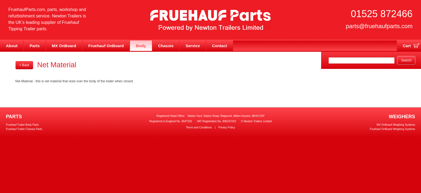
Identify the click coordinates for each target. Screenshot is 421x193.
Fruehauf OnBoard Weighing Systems (392, 129)
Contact (219, 45)
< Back (24, 65)
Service (193, 45)
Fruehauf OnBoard (106, 45)
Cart (407, 45)
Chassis (166, 45)
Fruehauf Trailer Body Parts (22, 124)
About (11, 45)
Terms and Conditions (199, 127)
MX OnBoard (64, 45)
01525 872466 (381, 13)
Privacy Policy (226, 127)
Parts (35, 45)
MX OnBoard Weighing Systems (396, 124)
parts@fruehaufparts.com (379, 26)
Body (141, 45)
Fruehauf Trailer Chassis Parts (24, 129)
